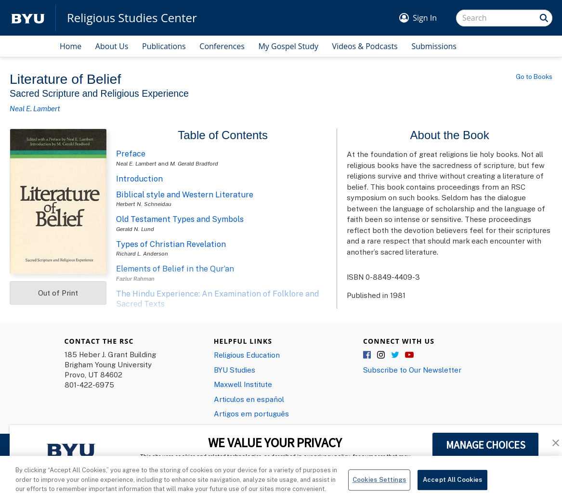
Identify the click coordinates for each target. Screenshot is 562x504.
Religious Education (247, 354)
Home (70, 46)
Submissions (434, 46)
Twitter (395, 355)
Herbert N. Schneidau (143, 203)
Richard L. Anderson (142, 253)
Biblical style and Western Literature (184, 194)
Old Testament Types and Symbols (180, 219)
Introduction (139, 178)
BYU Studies (234, 369)
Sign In (425, 18)
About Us (112, 46)
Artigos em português (251, 413)
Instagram (381, 355)
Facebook (367, 355)
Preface (130, 153)
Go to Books (534, 76)
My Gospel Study (288, 46)
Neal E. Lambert (35, 108)
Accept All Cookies (452, 486)
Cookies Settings (379, 486)
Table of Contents (223, 135)
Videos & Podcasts (365, 46)
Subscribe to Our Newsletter (412, 369)
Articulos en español (249, 399)
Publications (164, 46)
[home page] (28, 18)
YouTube (409, 355)
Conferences (222, 46)
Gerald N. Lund (135, 229)
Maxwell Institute (243, 384)
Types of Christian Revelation (171, 244)
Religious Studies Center (132, 18)
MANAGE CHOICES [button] (485, 445)
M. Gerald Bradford (194, 163)
